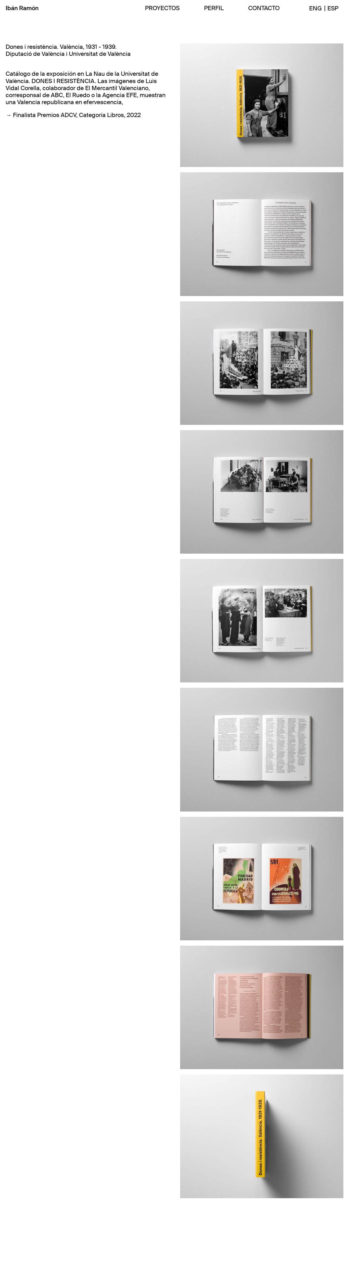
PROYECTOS (162, 8)
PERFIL (214, 8)
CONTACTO (264, 8)
